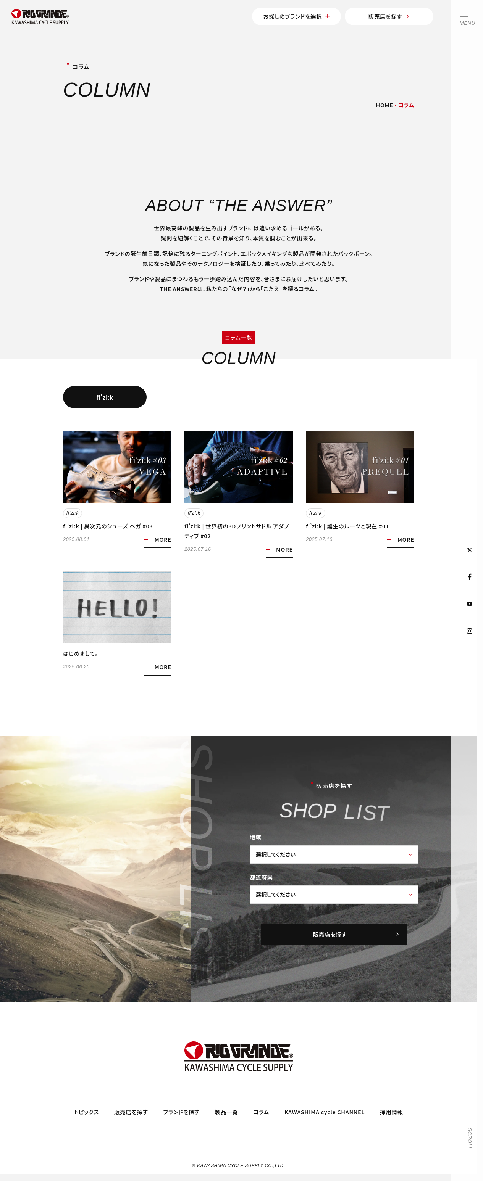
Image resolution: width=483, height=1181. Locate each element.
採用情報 (391, 1112)
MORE (163, 539)
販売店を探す (389, 16)
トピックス (86, 1112)
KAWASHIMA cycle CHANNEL (324, 1112)
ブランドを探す (181, 1112)
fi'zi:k (105, 397)
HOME (384, 105)
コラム (261, 1112)
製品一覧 (226, 1112)
